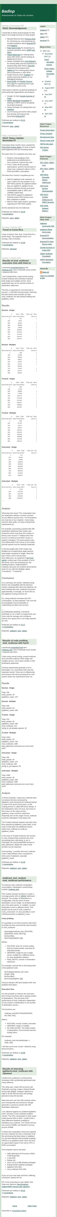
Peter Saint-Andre (14, 48)
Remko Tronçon (26, 81)
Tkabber (27, 75)
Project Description (47, 130)
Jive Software (30, 61)
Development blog (47, 137)
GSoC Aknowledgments (15, 28)
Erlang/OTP (31, 43)
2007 (45, 51)
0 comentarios (7, 122)
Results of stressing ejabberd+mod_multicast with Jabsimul (18, 1071)
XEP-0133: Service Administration (46, 188)
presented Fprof (17, 648)
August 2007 (49, 88)
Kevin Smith (11, 81)
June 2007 (49, 101)
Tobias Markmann (14, 55)
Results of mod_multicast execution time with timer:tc (17, 261)
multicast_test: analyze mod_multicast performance (17, 879)
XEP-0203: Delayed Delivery (44, 208)
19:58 (23, 1053)
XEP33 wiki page (46, 144)
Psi (13, 84)
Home (14, 1206)
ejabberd (13, 46)
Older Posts (32, 1206)
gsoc (11, 126)
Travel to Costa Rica (13, 230)
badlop (46, 272)
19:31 (23, 1191)
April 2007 (49, 114)
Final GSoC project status (11, 147)
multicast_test (7, 270)
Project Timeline (46, 134)
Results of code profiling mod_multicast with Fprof (16, 641)
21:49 (23, 862)
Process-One (30, 39)
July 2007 (48, 94)
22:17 (23, 625)
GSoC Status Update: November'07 (13, 139)
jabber (17, 126)
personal (13, 249)
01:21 (23, 120)
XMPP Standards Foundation (18, 101)
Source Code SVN (47, 140)
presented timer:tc (18, 268)
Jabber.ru (10, 70)
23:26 (23, 212)
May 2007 (48, 107)
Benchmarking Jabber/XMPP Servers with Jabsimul (16, 1185)
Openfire (31, 66)
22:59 (23, 243)
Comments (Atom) (19, 1211)
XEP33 (23, 896)
